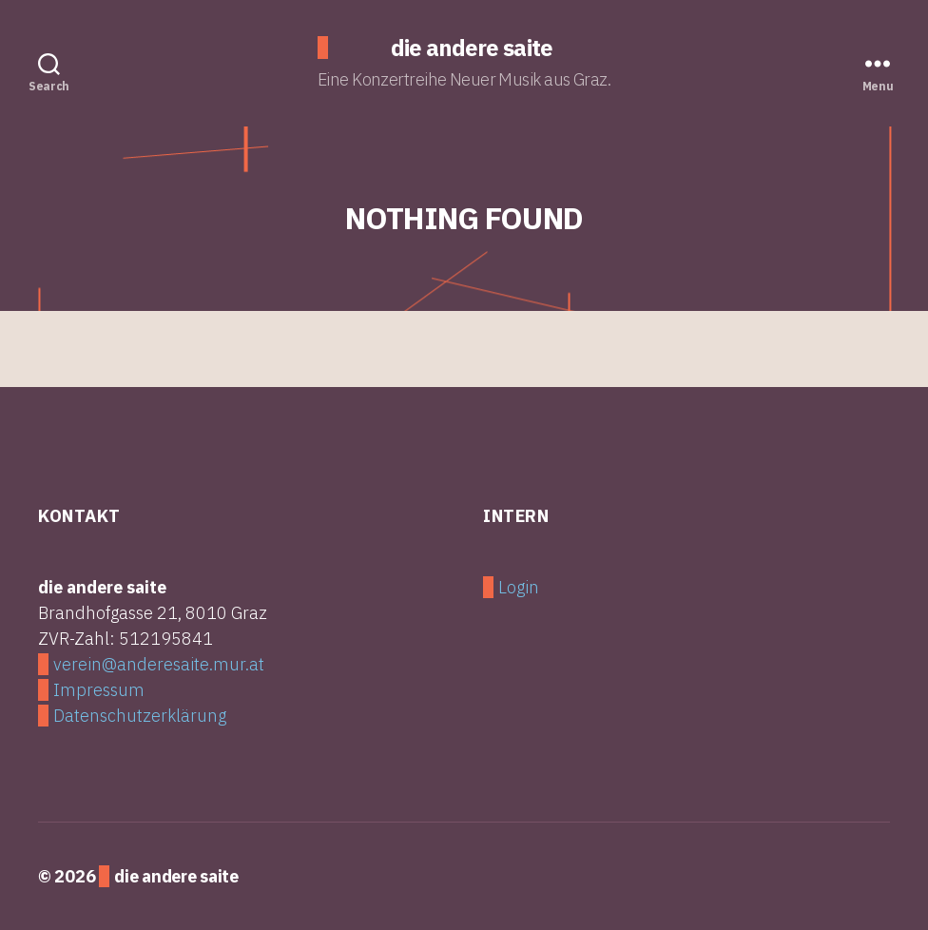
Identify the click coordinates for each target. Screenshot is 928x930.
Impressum (99, 690)
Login (518, 587)
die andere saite (471, 47)
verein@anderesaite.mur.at (158, 664)
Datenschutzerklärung (139, 716)
